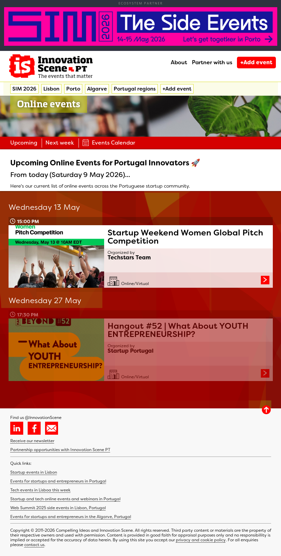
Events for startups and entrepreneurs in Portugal (58, 481)
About (179, 62)
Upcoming (23, 142)
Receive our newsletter (32, 441)
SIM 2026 (24, 88)
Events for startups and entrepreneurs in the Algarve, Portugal (70, 516)
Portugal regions (135, 88)
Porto (73, 88)
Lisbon (51, 88)
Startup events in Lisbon (33, 472)
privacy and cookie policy (201, 540)
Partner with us (212, 62)
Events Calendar (108, 142)
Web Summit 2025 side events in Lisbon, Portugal (58, 508)
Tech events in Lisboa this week (40, 490)
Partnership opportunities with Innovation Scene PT (60, 449)
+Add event (256, 62)
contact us (34, 544)
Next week (59, 142)
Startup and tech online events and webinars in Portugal (65, 499)
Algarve (97, 88)
